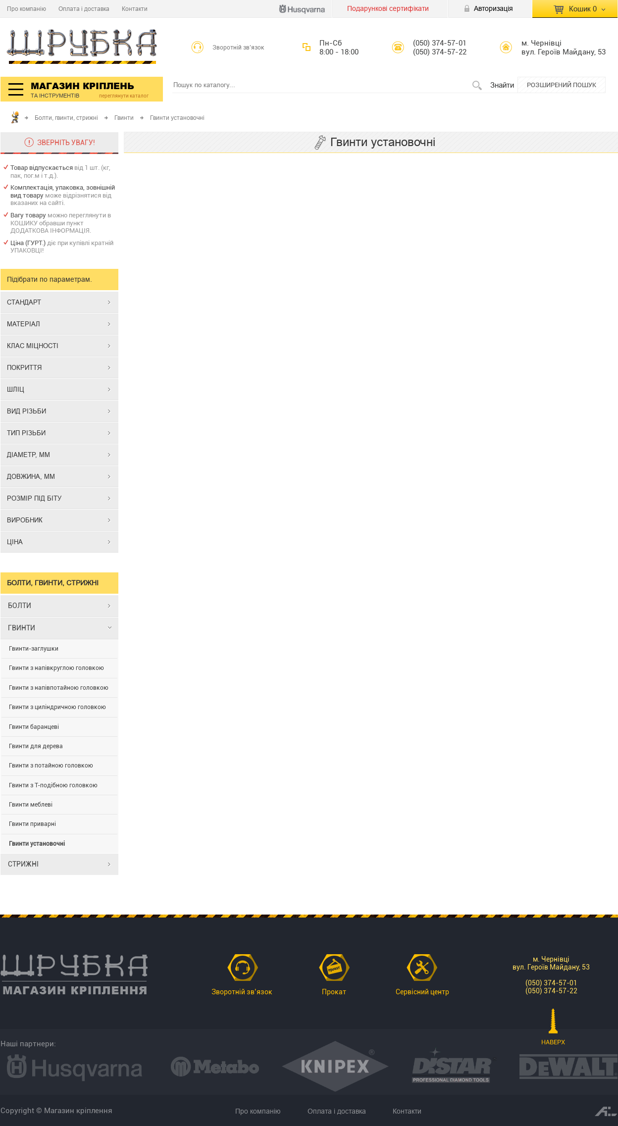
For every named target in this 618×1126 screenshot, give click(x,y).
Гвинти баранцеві (34, 726)
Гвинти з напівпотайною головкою (58, 687)
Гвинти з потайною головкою (51, 765)
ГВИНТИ (21, 628)
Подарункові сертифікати (388, 8)
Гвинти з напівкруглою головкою (56, 668)
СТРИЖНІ (23, 864)
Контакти (135, 8)
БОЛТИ (19, 606)
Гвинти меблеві (30, 804)
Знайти (502, 85)
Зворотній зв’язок (238, 47)
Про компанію (26, 8)
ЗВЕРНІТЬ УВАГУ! (66, 143)
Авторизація (493, 8)
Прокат (334, 992)
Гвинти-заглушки (33, 648)
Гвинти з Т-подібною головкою (53, 785)
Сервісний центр (422, 992)
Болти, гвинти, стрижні (66, 117)
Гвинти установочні (37, 843)
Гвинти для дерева (36, 746)
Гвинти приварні (32, 823)
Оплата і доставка (83, 8)
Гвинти (124, 117)
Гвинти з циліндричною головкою (57, 707)
